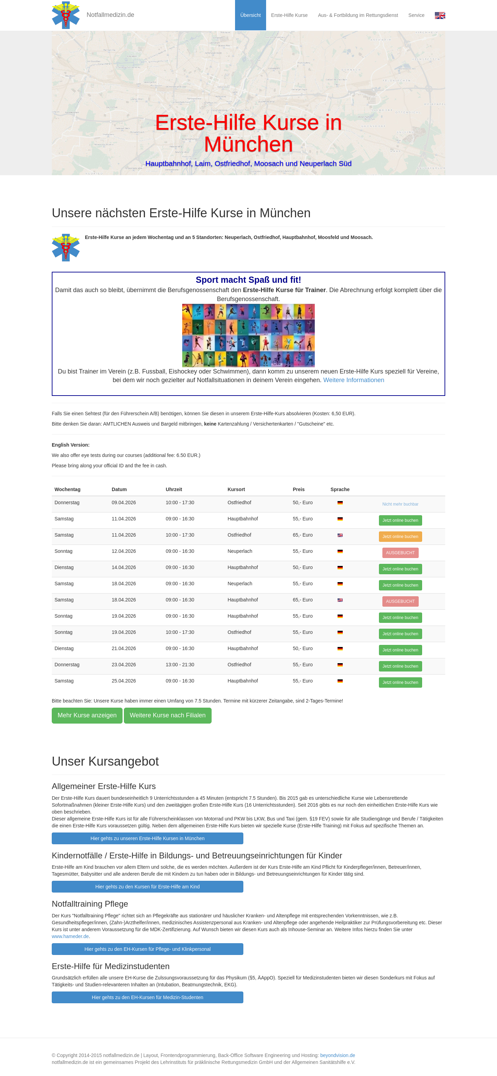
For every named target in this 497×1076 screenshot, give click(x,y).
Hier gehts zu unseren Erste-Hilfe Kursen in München (147, 838)
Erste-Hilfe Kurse (289, 15)
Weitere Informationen (353, 380)
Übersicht (250, 15)
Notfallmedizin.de (93, 15)
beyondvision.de (337, 1055)
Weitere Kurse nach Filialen (168, 715)
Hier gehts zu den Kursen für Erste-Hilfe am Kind (147, 886)
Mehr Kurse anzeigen (87, 715)
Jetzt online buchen (400, 520)
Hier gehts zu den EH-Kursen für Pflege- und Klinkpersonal (148, 949)
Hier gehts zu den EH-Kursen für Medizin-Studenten (147, 997)
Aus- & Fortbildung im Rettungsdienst (358, 15)
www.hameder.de (70, 936)
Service (416, 15)
